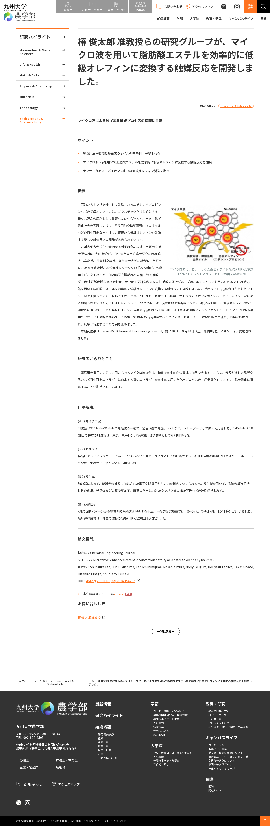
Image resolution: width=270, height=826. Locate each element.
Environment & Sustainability (31, 120)
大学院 (194, 18)
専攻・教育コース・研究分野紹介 (173, 753)
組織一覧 (103, 742)
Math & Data (29, 75)
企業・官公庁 (29, 767)
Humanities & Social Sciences (35, 52)
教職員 (60, 767)
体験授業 (158, 727)
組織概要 (163, 18)
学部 (180, 18)
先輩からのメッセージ (221, 768)
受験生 (24, 760)
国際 (263, 18)
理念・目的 (104, 750)
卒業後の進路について (221, 760)
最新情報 (103, 704)
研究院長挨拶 (106, 734)
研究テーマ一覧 (217, 715)
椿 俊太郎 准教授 (89, 617)
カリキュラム (216, 745)
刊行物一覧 (215, 719)
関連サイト (215, 790)
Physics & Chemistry (36, 86)
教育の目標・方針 (218, 711)
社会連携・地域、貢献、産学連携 (228, 727)
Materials (27, 97)
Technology (29, 108)
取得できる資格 (217, 749)
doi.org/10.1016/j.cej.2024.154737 (110, 581)
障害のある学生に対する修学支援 (228, 757)
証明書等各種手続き (220, 764)
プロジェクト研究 (218, 723)
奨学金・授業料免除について (225, 753)
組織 (100, 738)
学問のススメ (161, 730)
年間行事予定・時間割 (166, 719)
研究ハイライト (35, 37)
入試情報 (158, 723)
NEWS (43, 681)
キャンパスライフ (241, 18)
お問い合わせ (29, 784)
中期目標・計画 (107, 758)
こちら (118, 593)
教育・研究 (214, 18)
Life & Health (30, 64)
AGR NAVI (159, 734)
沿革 (100, 754)
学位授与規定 (161, 764)
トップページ (22, 682)
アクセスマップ (66, 784)
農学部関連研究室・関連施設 (170, 715)
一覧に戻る (164, 631)
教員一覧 (103, 746)
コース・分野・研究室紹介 (169, 711)
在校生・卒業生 (67, 760)
